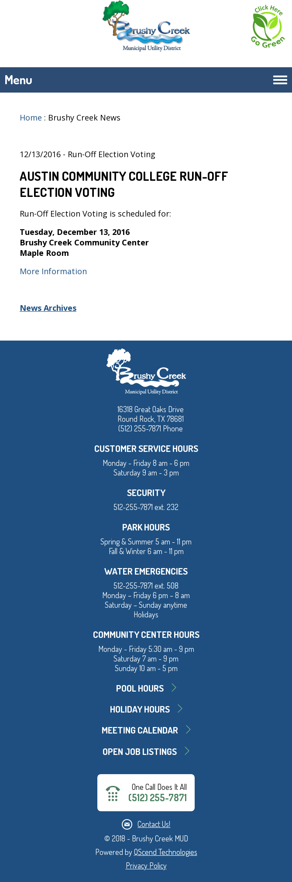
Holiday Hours (140, 709)
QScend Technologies (165, 852)
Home (31, 117)
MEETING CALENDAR (140, 730)
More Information (53, 271)
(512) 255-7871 (157, 797)
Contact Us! (153, 824)
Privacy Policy (146, 865)
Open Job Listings (140, 751)
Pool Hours (140, 688)
